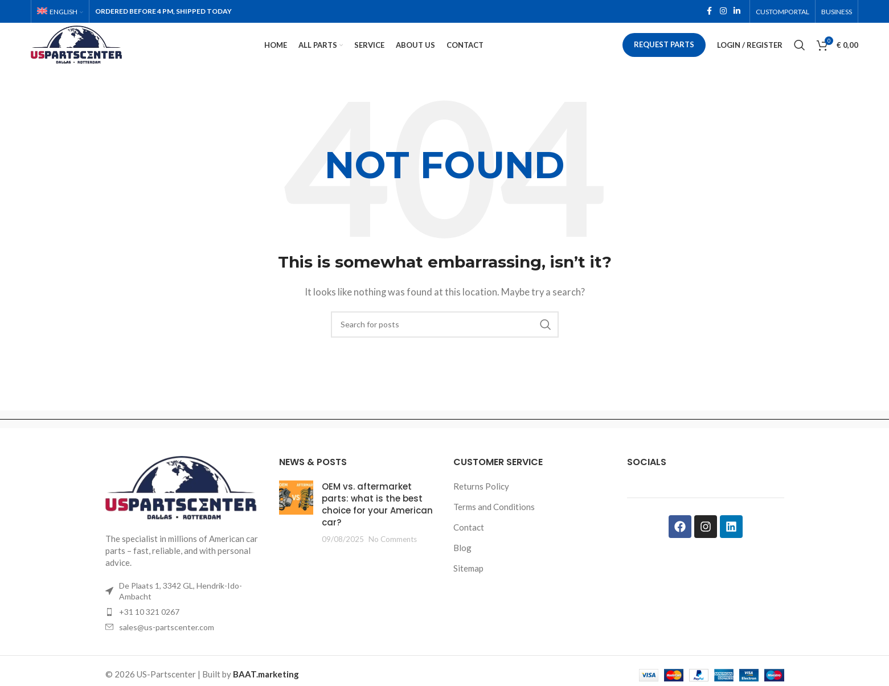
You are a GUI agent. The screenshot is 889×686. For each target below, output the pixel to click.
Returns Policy (481, 502)
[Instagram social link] (723, 12)
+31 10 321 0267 (149, 627)
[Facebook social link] (709, 12)
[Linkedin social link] (737, 12)
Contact (468, 543)
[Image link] (184, 504)
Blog (462, 563)
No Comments (392, 555)
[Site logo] (96, 52)
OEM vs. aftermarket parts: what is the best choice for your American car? (377, 520)
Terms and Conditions (494, 522)
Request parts (664, 53)
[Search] (799, 54)
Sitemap (468, 584)
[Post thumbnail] (296, 528)
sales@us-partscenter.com (166, 643)
